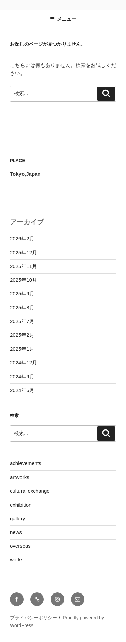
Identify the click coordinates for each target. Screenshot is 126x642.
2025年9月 (22, 293)
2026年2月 (22, 239)
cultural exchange (30, 491)
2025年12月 (23, 252)
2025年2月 (22, 335)
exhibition (20, 505)
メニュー (63, 19)
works (16, 560)
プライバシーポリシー (33, 617)
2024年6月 (22, 390)
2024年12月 (23, 362)
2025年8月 (22, 307)
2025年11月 (23, 266)
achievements (25, 463)
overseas (20, 546)
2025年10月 (23, 280)
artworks (19, 477)
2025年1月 (22, 349)
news (16, 532)
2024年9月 (22, 376)
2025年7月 (22, 321)
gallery (17, 518)
